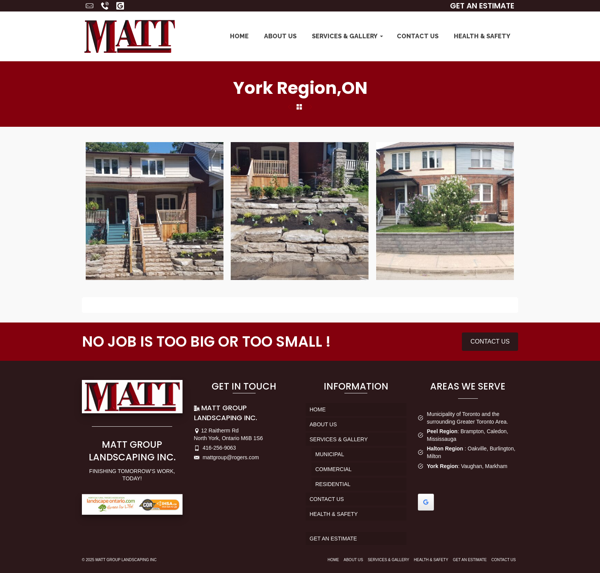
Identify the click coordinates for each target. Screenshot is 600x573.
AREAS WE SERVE (467, 386)
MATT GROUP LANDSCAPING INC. (132, 451)
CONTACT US (490, 341)
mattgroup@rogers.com (226, 457)
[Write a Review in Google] (426, 502)
